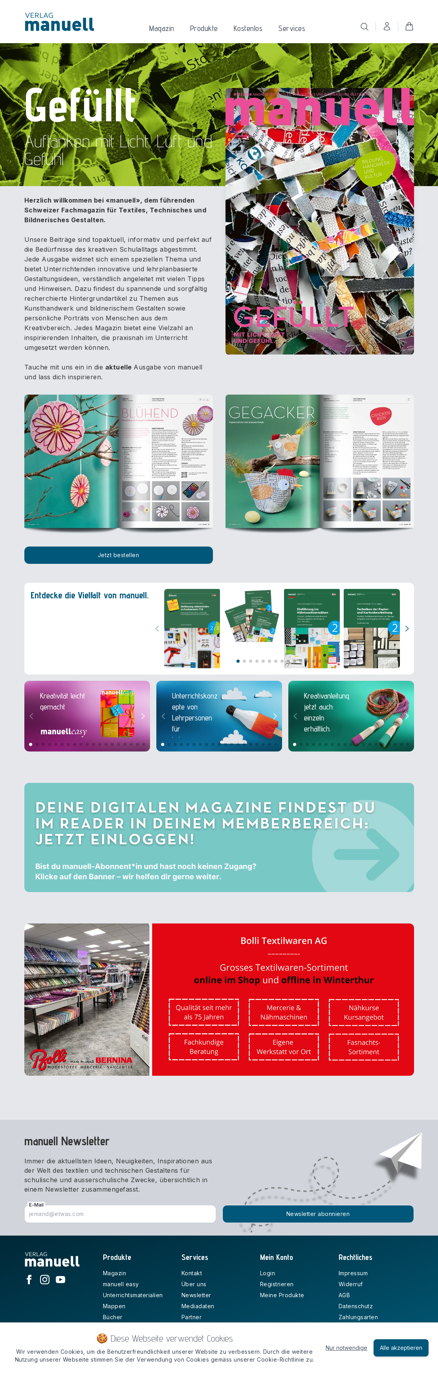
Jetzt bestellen (118, 555)
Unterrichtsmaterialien (133, 1295)
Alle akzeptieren (401, 1347)
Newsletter (196, 1295)
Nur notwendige (346, 1347)
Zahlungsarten (358, 1317)
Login (267, 1273)
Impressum (353, 1273)
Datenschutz (356, 1306)
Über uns (194, 1284)
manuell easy (121, 1284)
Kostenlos (248, 28)
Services (291, 28)
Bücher (113, 1317)
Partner (191, 1317)
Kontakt (191, 1273)
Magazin (161, 28)
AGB (344, 1295)
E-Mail (36, 1205)
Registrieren (277, 1284)
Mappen (114, 1306)
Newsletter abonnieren (318, 1213)
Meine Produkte (282, 1295)
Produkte (204, 28)
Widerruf (351, 1284)
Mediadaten (197, 1306)
